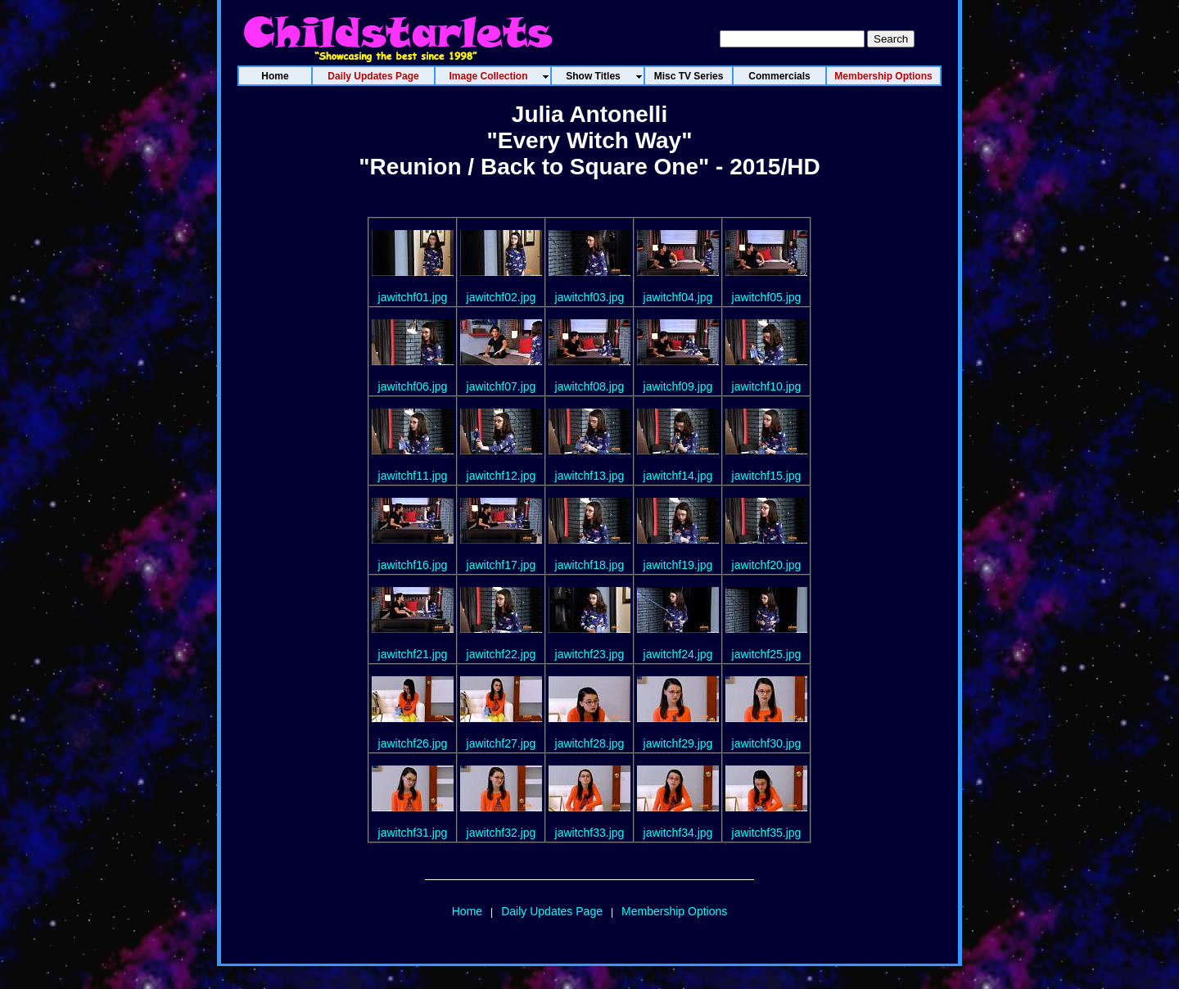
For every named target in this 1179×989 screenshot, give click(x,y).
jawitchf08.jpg (590, 386)
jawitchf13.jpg (590, 475)
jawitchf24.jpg (678, 654)
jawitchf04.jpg (678, 297)
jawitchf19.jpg (678, 564)
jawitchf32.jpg (501, 832)
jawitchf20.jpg (767, 564)
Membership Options (674, 911)
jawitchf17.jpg (501, 564)
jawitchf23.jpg (590, 654)
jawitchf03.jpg (590, 297)
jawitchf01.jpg (413, 297)
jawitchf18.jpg (590, 564)
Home (467, 911)
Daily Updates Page (552, 911)
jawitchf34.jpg (678, 832)
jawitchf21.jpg (413, 654)
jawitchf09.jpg (678, 386)
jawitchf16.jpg (413, 564)
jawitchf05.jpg (767, 297)
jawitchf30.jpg (767, 743)
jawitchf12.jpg (501, 475)
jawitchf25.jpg (767, 654)
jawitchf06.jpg (413, 386)
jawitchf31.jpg (413, 832)
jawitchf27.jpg (501, 743)
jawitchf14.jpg (678, 475)
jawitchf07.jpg (501, 386)
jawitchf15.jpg (767, 475)
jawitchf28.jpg (590, 743)
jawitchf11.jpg (413, 475)
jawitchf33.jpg (590, 832)
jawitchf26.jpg (413, 743)
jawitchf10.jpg (767, 386)
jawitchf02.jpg (501, 297)
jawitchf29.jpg (678, 743)
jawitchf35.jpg (767, 832)
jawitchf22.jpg (501, 654)
